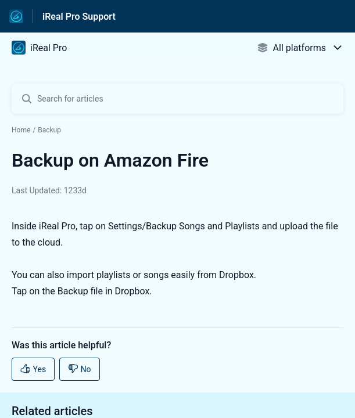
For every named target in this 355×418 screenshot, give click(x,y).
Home (21, 130)
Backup (49, 130)
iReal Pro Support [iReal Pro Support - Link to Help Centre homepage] (79, 16)
